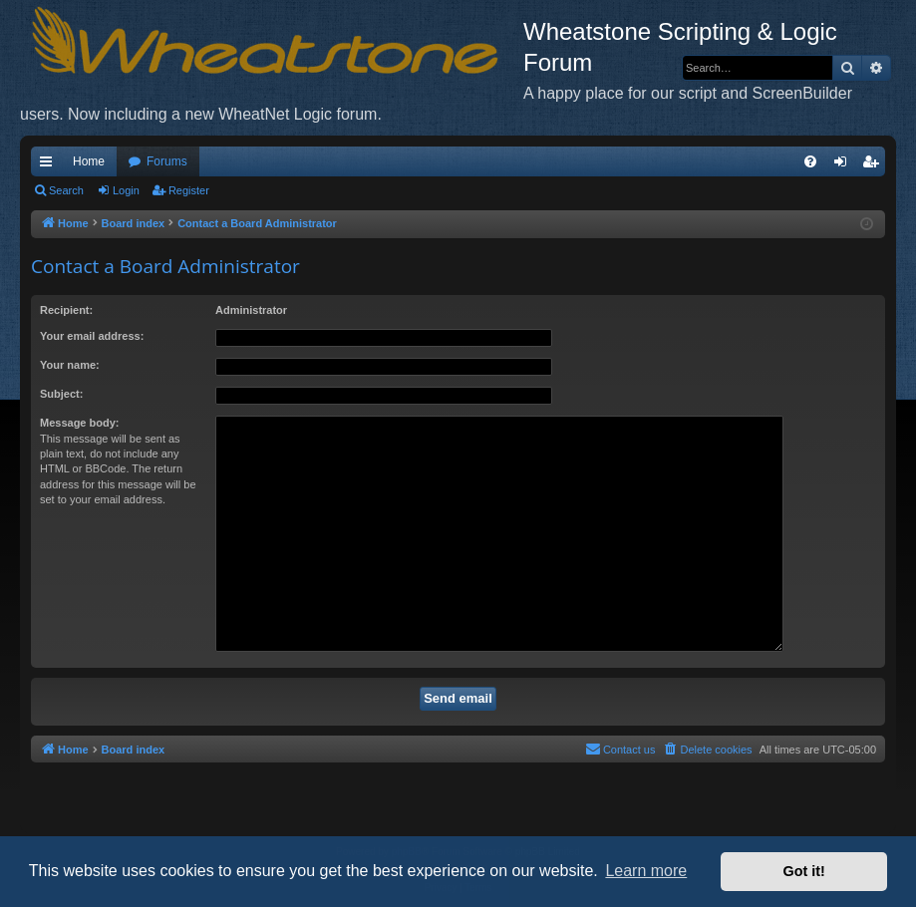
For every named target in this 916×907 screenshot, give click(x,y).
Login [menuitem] (844, 165)
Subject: (61, 394)
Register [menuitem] (874, 165)
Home (89, 161)
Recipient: (66, 310)
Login (126, 190)
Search (66, 190)
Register (188, 190)
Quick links (50, 165)
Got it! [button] (804, 871)
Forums (167, 161)
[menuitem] (810, 161)
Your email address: (92, 336)
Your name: (70, 365)
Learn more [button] (646, 870)
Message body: (79, 423)
